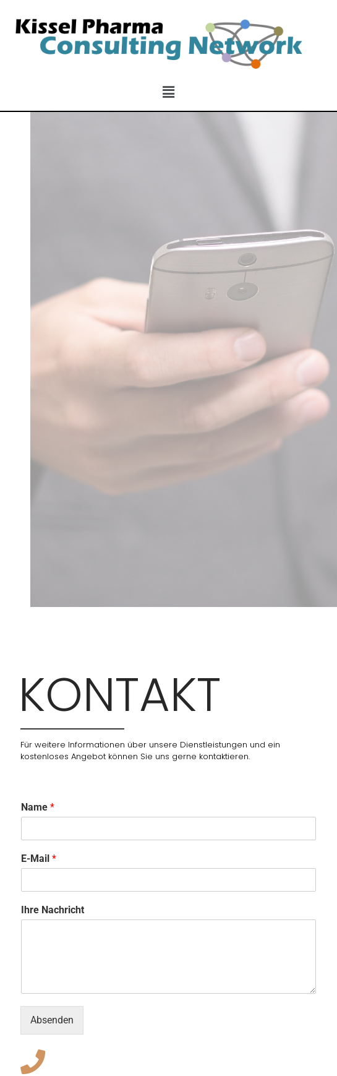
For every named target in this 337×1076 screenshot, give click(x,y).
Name (37, 807)
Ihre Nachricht (52, 910)
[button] (168, 93)
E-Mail (38, 858)
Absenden (52, 1020)
